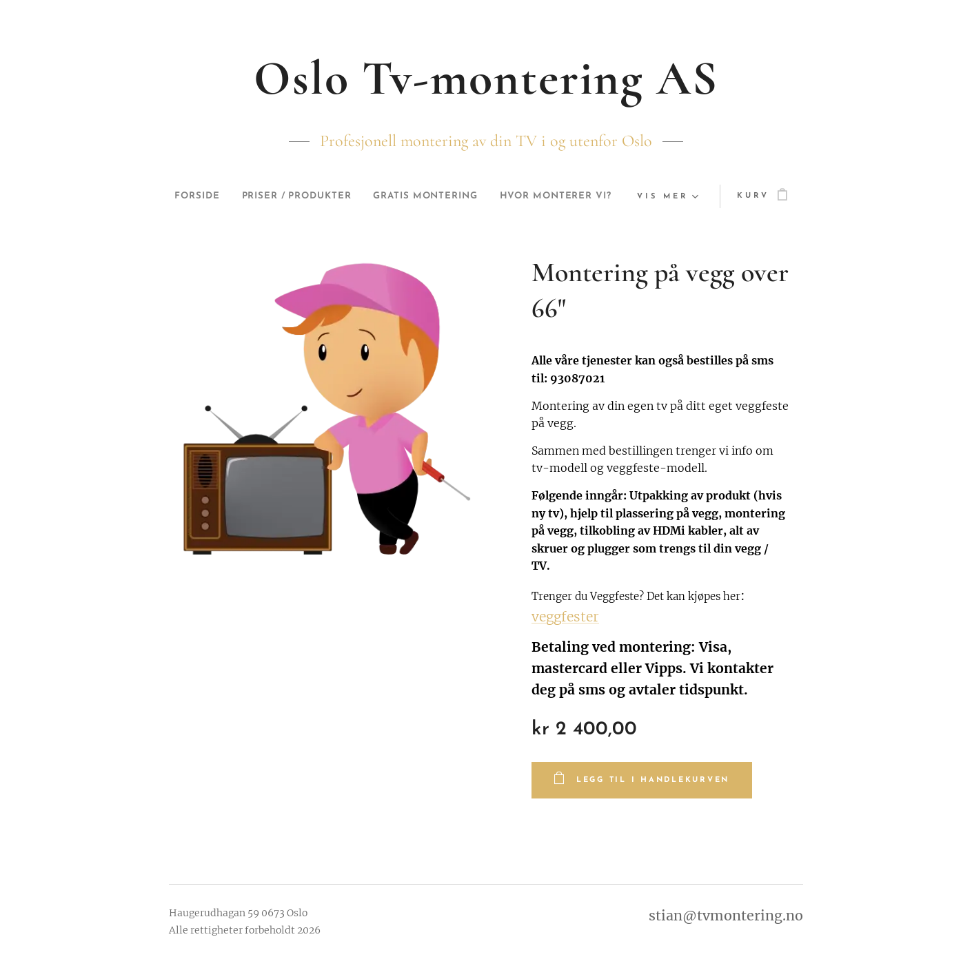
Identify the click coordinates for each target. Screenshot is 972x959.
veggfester (565, 616)
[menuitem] (251, 196)
